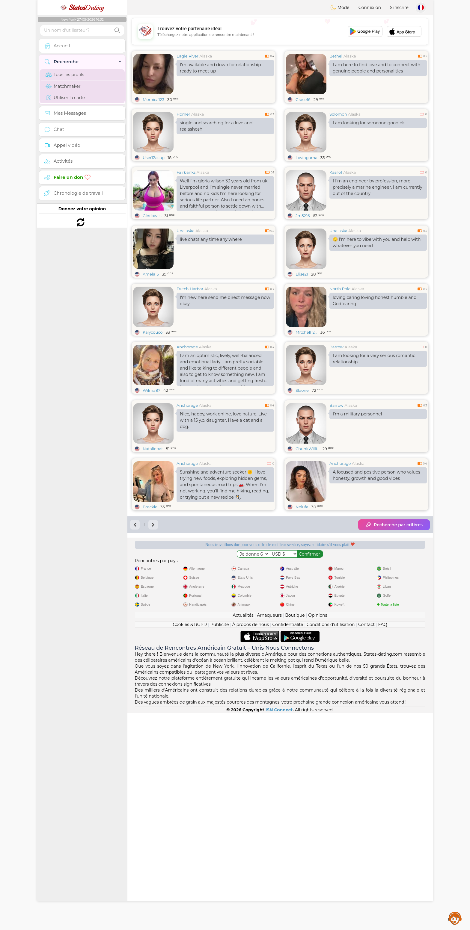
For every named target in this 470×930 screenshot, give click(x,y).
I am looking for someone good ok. (369, 122)
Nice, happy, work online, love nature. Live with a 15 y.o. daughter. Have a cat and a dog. (223, 512)
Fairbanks (186, 172)
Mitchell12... (306, 378)
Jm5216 (303, 215)
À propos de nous (250, 841)
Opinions (317, 832)
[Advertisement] (280, 31)
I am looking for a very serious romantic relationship (374, 405)
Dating (82, 7)
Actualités (243, 832)
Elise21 (302, 320)
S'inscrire (399, 7)
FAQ (382, 841)
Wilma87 (151, 436)
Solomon (338, 114)
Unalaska (186, 276)
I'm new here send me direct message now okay (225, 347)
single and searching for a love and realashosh (216, 126)
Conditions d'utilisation (331, 841)
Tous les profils (65, 75)
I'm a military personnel (357, 506)
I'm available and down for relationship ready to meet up (220, 68)
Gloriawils (152, 215)
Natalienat (153, 541)
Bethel (335, 56)
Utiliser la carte (65, 98)
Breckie (150, 599)
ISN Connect (279, 927)
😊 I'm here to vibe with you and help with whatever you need (377, 288)
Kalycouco (152, 378)
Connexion (369, 7)
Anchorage (187, 393)
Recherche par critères (394, 617)
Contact (366, 841)
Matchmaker (63, 86)
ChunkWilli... (308, 541)
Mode (340, 7)
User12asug (154, 157)
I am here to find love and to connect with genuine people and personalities (376, 68)
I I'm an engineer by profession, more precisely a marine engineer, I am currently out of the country (377, 187)
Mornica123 (153, 99)
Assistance (455, 918)
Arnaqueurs (269, 832)
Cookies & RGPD (190, 841)
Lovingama (306, 157)
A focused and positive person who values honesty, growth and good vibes (376, 567)
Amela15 (151, 320)
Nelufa (302, 599)
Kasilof (335, 172)
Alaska (205, 56)
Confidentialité (287, 841)
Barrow (336, 393)
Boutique (295, 832)
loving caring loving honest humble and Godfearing (375, 347)
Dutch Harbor (190, 334)
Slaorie (302, 436)
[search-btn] (117, 30)
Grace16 (303, 99)
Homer (183, 114)
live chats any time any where (211, 285)
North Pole (339, 334)
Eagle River (187, 56)
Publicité (219, 841)
